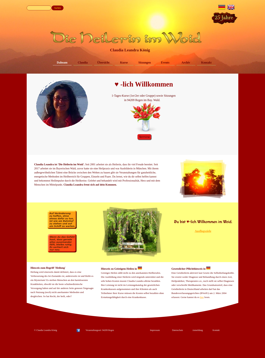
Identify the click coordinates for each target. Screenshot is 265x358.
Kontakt (206, 62)
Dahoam (62, 62)
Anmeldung (197, 330)
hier (202, 297)
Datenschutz (177, 330)
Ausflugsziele (203, 231)
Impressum (155, 330)
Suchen (57, 8)
